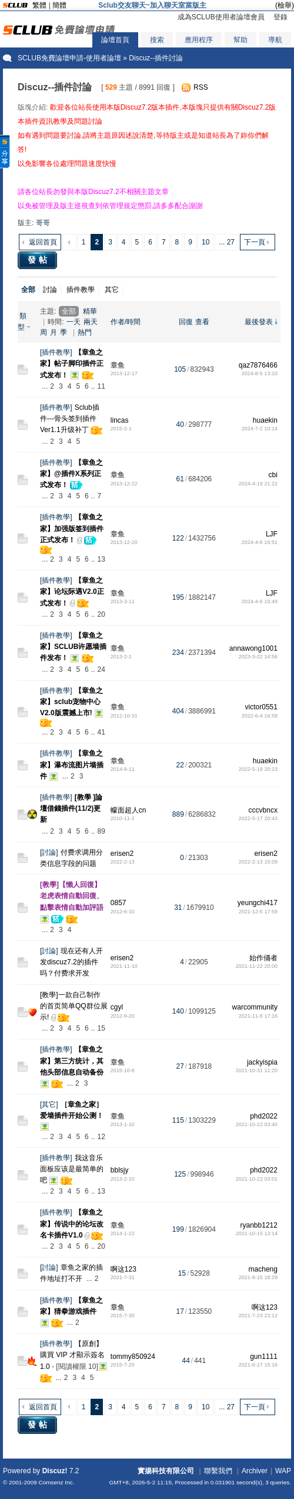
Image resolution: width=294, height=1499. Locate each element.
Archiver (255, 1471)
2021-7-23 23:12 (258, 1315)
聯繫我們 (218, 1471)
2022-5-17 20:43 (258, 818)
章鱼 (118, 365)
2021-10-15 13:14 (257, 1233)
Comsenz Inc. (56, 1482)
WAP (283, 1471)
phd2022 (264, 1116)
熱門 (85, 332)
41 (101, 732)
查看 (202, 322)
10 (205, 242)
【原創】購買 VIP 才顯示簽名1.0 (72, 1355)
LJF (272, 534)
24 (101, 669)
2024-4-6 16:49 (260, 601)
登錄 (280, 17)
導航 (275, 40)
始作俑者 (263, 958)
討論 (50, 289)
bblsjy (120, 1170)
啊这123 (123, 1269)
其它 (112, 289)
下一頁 (254, 242)
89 (101, 831)
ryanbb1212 (259, 1225)
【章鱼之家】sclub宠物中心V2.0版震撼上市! (71, 701)
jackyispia (262, 1062)
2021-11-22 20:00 (257, 966)
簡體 (59, 5)
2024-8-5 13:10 (260, 373)
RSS (200, 87)
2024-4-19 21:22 (258, 484)
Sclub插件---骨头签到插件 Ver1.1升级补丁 (69, 418)
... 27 (227, 242)
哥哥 (43, 223)
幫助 (240, 40)
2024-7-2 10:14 (260, 428)
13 (101, 559)
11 (101, 386)
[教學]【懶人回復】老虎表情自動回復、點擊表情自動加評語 (71, 896)
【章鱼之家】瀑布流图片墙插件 (71, 764)
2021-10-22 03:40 (257, 1124)
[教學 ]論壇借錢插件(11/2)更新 (71, 808)
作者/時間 (126, 322)
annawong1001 (253, 648)
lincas (120, 420)
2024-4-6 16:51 (260, 542)
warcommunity (255, 1007)
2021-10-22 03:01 (257, 1179)
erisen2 (122, 853)
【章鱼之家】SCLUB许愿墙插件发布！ (73, 646)
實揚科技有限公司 (166, 1471)
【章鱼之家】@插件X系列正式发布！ (71, 473)
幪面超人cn (128, 810)
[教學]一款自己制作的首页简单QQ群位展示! (74, 1006)
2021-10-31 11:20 (257, 1070)
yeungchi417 (258, 903)
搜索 (157, 40)
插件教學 (80, 289)
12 (101, 1137)
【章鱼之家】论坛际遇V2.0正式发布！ (72, 591)
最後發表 (259, 322)
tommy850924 (133, 1356)
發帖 (39, 259)
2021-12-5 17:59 (258, 912)
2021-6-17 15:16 (258, 1365)
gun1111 (264, 1356)
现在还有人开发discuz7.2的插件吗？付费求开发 (71, 962)
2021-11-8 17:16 (258, 1016)
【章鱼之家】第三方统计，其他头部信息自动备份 (71, 1060)
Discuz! (55, 1471)
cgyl (117, 1007)
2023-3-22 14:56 (258, 657)
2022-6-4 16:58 (260, 716)
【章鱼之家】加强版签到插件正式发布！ (71, 528)
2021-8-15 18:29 (258, 1277)
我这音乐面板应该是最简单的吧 (71, 1169)
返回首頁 (43, 242)
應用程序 (199, 40)
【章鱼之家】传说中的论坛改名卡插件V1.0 (71, 1223)
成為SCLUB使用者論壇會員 (221, 17)
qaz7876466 (258, 365)
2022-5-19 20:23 (258, 769)
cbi (273, 475)
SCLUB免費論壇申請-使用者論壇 (69, 58)
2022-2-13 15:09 (258, 862)
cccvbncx (263, 810)
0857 (118, 903)
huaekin (265, 420)
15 (101, 1028)
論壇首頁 (115, 40)
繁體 (39, 5)
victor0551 (261, 707)
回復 (186, 322)
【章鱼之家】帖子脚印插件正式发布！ (71, 363)
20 (101, 614)
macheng (263, 1269)
